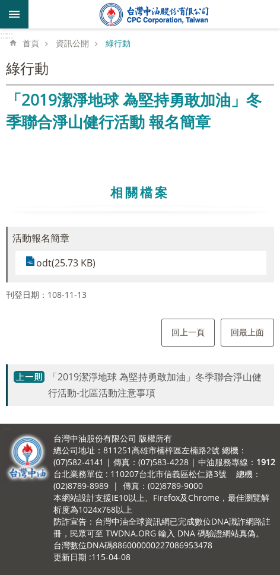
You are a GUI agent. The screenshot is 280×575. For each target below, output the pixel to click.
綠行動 (118, 43)
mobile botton (14, 14)
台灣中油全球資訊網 (154, 14)
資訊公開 (72, 43)
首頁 (31, 43)
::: (3, 35)
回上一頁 (188, 332)
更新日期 (70, 557)
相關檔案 (140, 192)
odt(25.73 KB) (66, 262)
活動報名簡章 (40, 237)
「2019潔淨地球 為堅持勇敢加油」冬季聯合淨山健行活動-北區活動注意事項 (155, 384)
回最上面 (247, 332)
